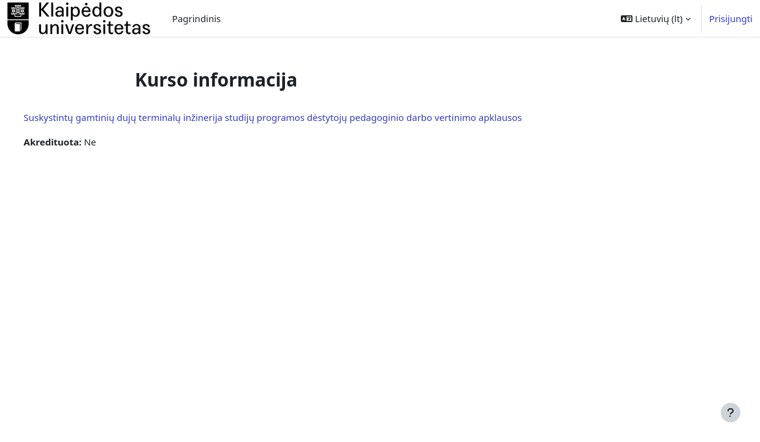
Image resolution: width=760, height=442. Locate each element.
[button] (656, 18)
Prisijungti (731, 18)
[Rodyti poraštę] (730, 412)
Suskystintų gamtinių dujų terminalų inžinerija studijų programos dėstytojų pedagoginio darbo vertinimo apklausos (296, 117)
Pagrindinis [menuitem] (196, 18)
